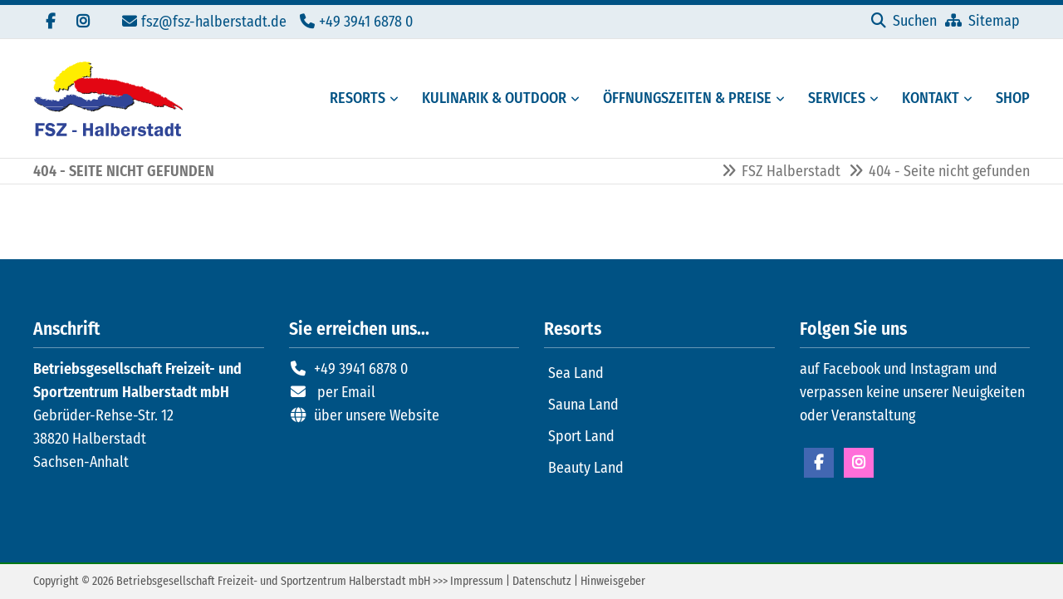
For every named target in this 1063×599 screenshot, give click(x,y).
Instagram (859, 463)
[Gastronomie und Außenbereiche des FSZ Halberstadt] (489, 98)
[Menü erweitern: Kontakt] (970, 98)
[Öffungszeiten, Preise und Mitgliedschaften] (682, 98)
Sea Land (576, 373)
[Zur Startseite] (108, 98)
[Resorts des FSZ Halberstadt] (352, 98)
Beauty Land (586, 468)
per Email (346, 392)
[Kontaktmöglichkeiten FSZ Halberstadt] (925, 98)
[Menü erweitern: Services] (877, 98)
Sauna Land (583, 404)
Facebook (819, 463)
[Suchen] (904, 21)
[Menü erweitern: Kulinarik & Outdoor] (578, 98)
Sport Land (581, 436)
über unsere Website (376, 415)
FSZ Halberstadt (791, 171)
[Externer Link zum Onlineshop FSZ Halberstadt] (1008, 98)
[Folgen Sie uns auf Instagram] (83, 21)
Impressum (476, 581)
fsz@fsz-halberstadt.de (214, 21)
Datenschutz (541, 581)
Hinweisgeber (612, 581)
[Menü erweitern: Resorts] (397, 98)
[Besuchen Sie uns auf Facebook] (49, 21)
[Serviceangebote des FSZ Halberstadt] (831, 98)
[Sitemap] (982, 21)
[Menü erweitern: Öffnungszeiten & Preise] (783, 98)
